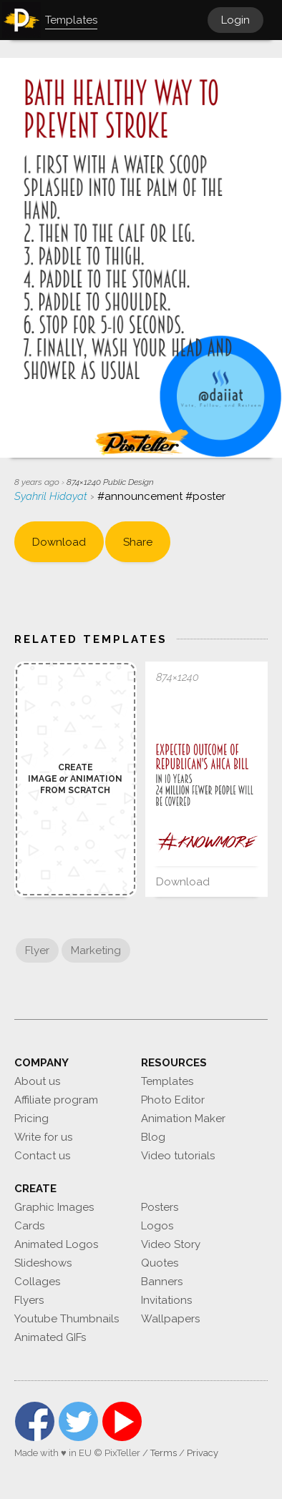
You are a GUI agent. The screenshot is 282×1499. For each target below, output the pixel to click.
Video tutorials (178, 1155)
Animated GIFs (50, 1337)
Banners (162, 1281)
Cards (29, 1225)
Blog (153, 1137)
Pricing (31, 1118)
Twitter (78, 1421)
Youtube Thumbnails (66, 1318)
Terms (163, 1453)
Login (235, 20)
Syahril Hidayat (52, 496)
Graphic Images (54, 1207)
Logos (157, 1225)
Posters (159, 1207)
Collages (37, 1281)
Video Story (170, 1244)
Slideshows (43, 1263)
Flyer (37, 950)
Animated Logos (56, 1244)
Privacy (202, 1453)
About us (37, 1081)
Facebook (34, 1421)
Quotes (159, 1263)
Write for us (43, 1137)
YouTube (122, 1421)
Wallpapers (170, 1318)
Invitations (166, 1300)
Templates (167, 1081)
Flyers (29, 1300)
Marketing (96, 950)
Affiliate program (56, 1099)
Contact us (42, 1155)
